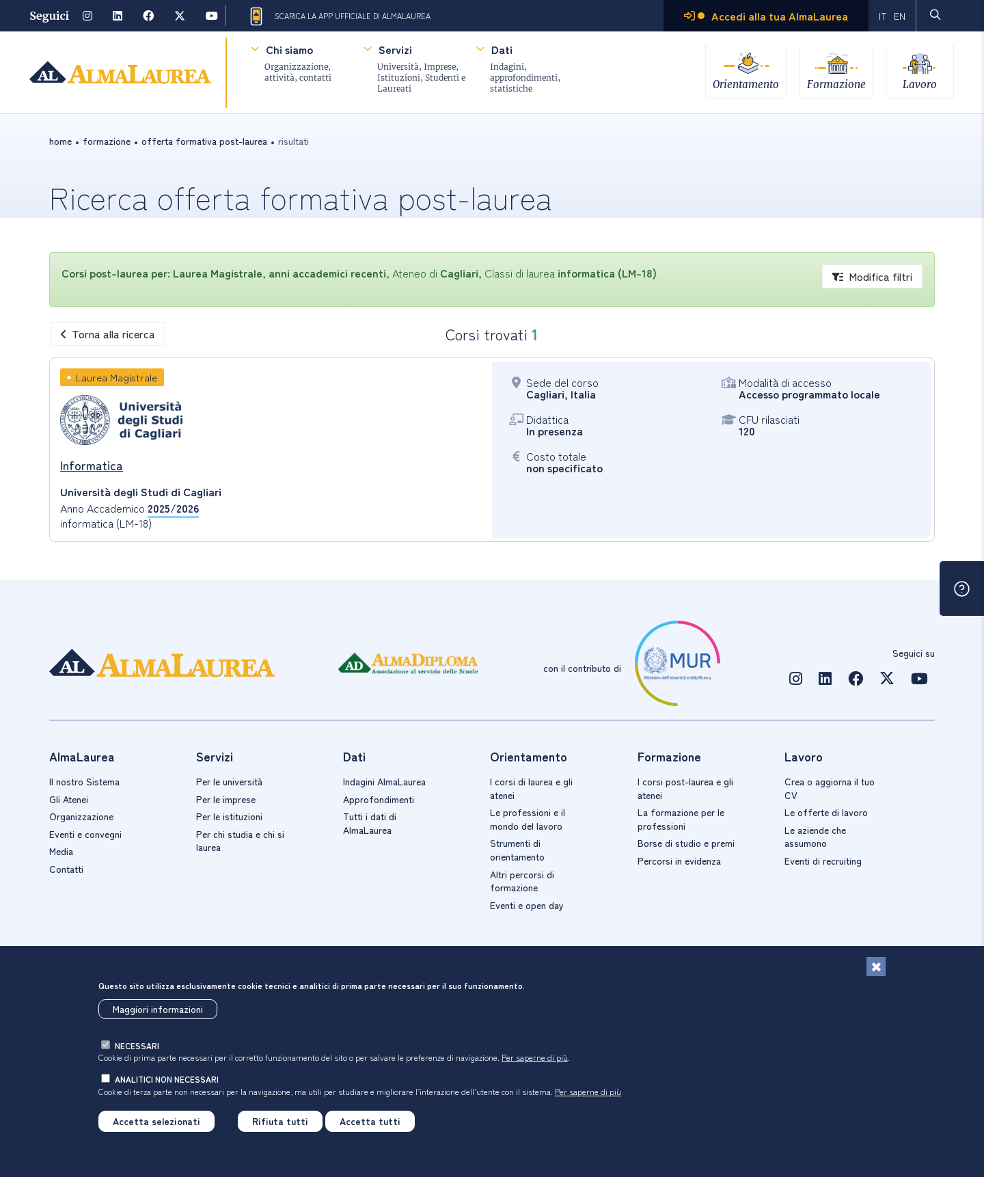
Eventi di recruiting (823, 860)
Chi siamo (288, 49)
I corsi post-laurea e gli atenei (685, 788)
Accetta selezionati (156, 1121)
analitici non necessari (167, 1079)
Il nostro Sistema (84, 781)
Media (61, 851)
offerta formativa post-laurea (204, 141)
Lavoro (920, 83)
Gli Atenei (68, 799)
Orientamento (744, 83)
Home (60, 141)
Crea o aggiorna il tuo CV (829, 788)
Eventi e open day (527, 905)
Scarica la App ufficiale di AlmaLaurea (338, 16)
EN (899, 16)
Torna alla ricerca (108, 333)
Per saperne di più (535, 1057)
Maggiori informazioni (158, 1009)
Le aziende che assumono (815, 836)
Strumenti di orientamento (517, 849)
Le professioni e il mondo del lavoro (527, 819)
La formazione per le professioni (681, 819)
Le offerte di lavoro (826, 812)
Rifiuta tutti (280, 1121)
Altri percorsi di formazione (522, 881)
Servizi (394, 49)
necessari (137, 1045)
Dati (501, 49)
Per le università (229, 781)
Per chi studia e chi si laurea (240, 840)
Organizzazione (81, 816)
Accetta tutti (370, 1121)
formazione (107, 141)
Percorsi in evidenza (679, 860)
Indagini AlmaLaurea (384, 781)
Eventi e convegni (85, 834)
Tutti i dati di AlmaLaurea (369, 823)
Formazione (835, 83)
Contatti (66, 869)
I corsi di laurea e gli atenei (531, 788)
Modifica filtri (872, 276)
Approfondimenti (378, 799)
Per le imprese (226, 799)
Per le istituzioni (229, 816)
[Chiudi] (876, 966)
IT (883, 16)
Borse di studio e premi (686, 843)
